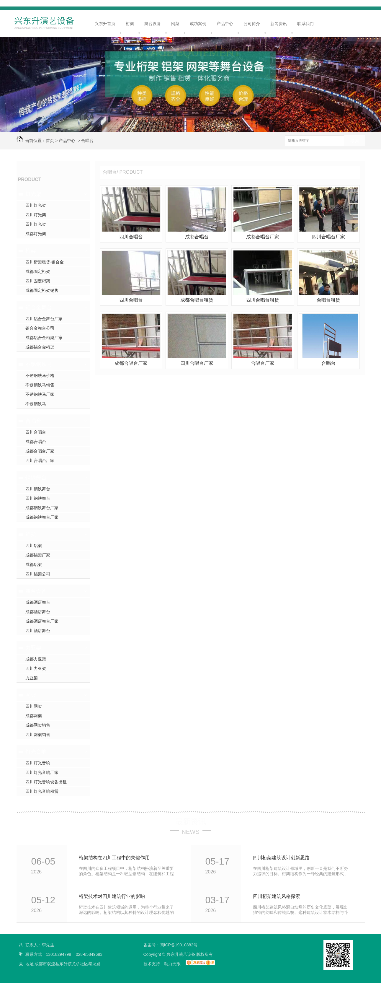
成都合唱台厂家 (39, 451)
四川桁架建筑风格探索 (276, 896)
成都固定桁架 (37, 271)
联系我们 (305, 23)
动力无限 (172, 963)
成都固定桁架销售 (41, 290)
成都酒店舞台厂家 (41, 621)
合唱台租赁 (328, 299)
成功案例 (198, 23)
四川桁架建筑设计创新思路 (281, 857)
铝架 (30, 534)
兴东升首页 (105, 23)
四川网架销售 (37, 734)
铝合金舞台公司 (39, 328)
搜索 (354, 141)
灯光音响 (36, 752)
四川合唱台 (35, 432)
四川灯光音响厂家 (41, 772)
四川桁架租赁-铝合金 (44, 262)
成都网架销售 (37, 725)
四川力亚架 (35, 668)
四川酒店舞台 (37, 630)
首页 (50, 140)
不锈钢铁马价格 (39, 375)
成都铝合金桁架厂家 (44, 337)
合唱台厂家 (262, 363)
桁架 (130, 23)
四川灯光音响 (37, 763)
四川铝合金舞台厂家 (44, 318)
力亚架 (33, 648)
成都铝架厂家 (37, 555)
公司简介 (251, 23)
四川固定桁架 (37, 281)
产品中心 (225, 23)
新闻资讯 (278, 23)
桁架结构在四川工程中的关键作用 (114, 857)
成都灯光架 (35, 233)
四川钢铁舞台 (37, 488)
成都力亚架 (35, 659)
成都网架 (33, 715)
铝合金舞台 (38, 307)
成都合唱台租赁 (196, 299)
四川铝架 (33, 545)
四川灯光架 (35, 205)
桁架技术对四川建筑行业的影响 (112, 896)
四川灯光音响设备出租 (46, 781)
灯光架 (33, 194)
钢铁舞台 (36, 478)
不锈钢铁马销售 (39, 385)
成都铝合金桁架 (39, 347)
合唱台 (87, 140)
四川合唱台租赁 (262, 299)
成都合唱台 (35, 441)
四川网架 (33, 706)
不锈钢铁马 (38, 364)
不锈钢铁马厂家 (39, 394)
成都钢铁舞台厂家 (41, 507)
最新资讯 (190, 821)
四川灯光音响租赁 (41, 791)
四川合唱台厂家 (39, 460)
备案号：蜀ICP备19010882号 (170, 945)
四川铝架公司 (37, 574)
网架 (175, 23)
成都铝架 (33, 564)
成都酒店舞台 (37, 602)
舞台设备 (152, 23)
